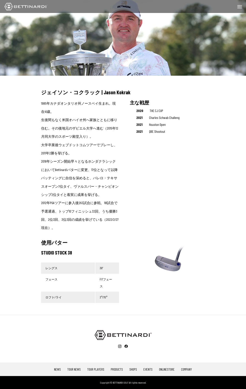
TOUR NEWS (74, 369)
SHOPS (133, 369)
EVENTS (148, 369)
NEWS (57, 369)
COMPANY (186, 369)
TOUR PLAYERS (95, 369)
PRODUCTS (117, 369)
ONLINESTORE (167, 369)
